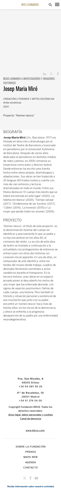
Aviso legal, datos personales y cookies (30, 414)
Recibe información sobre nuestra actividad (30, 486)
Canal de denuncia (30, 418)
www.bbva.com (35, 430)
